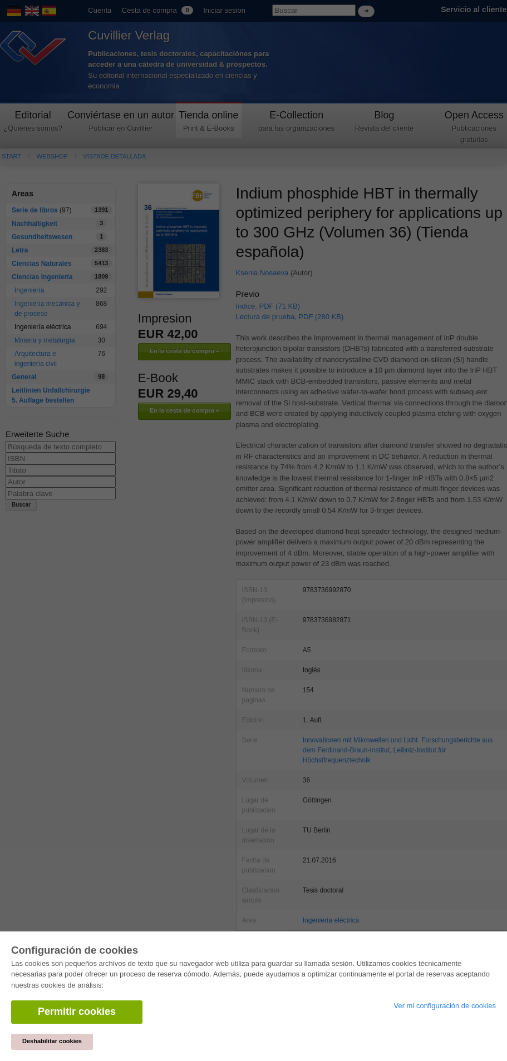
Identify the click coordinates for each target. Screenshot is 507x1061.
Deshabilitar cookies (52, 1041)
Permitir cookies (77, 1011)
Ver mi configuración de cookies (444, 1005)
